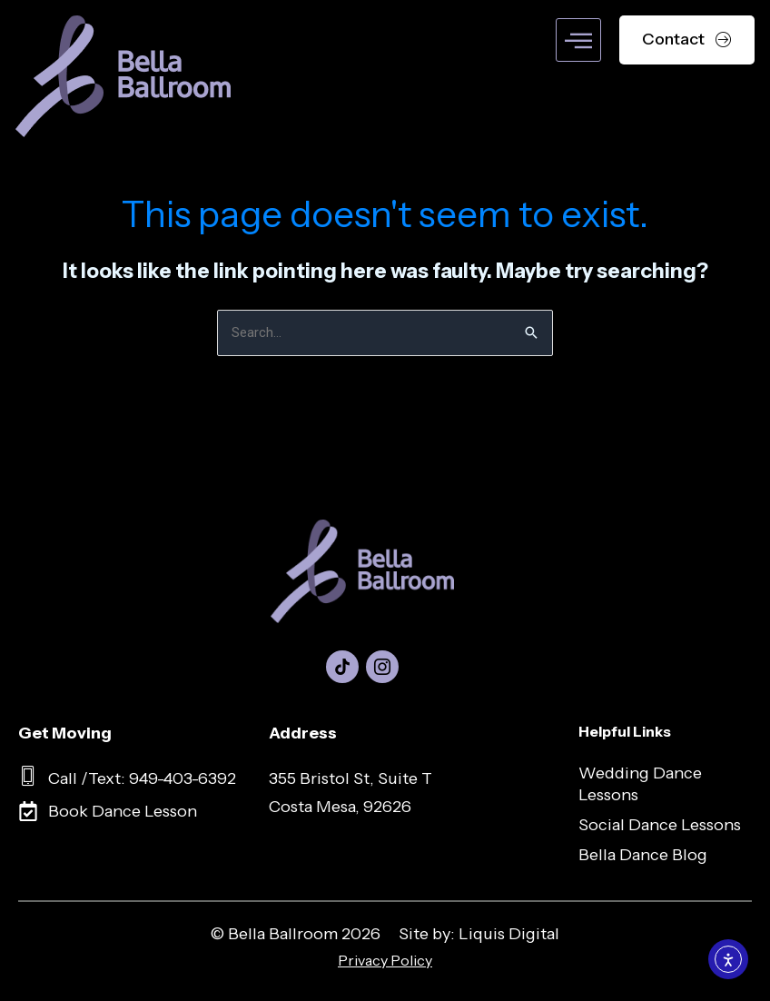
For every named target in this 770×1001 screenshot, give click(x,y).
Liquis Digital (509, 935)
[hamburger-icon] (578, 40)
